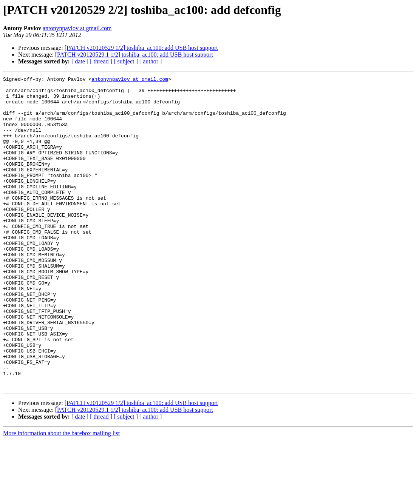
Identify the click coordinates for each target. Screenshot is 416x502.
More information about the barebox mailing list (61, 495)
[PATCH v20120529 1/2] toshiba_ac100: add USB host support (141, 48)
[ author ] (150, 61)
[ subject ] (126, 61)
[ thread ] (101, 61)
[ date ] (79, 61)
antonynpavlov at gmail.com (77, 28)
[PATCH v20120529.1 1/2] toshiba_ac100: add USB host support (134, 54)
